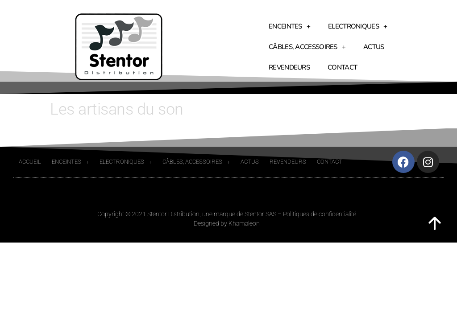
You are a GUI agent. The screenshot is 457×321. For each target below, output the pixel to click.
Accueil (30, 161)
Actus (373, 46)
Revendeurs (289, 67)
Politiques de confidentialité (319, 214)
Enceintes (289, 26)
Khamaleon (244, 223)
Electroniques (357, 26)
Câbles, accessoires (307, 47)
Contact (342, 67)
